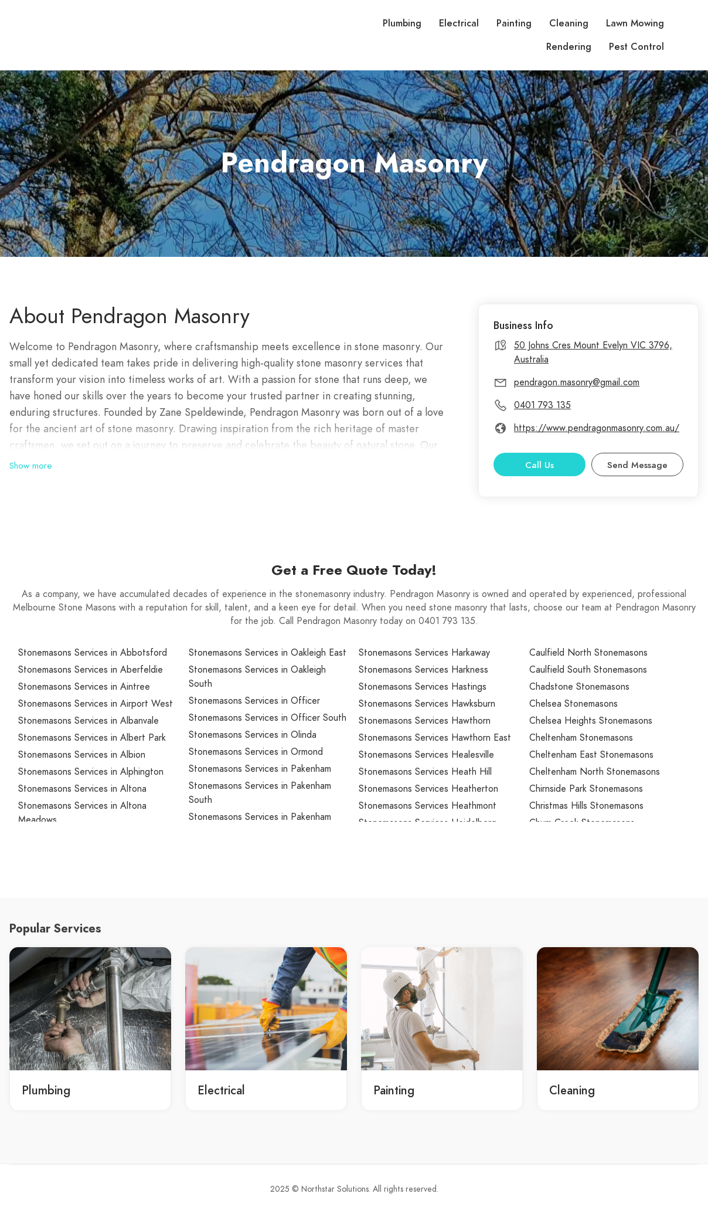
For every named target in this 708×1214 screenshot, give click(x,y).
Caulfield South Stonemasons (588, 669)
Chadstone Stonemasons (579, 686)
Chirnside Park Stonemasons (586, 788)
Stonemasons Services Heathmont (427, 805)
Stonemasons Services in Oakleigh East (267, 652)
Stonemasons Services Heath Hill (425, 771)
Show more (30, 466)
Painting (514, 23)
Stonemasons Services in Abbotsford (92, 652)
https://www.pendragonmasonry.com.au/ (596, 428)
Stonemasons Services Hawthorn (425, 720)
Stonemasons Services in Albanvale (88, 720)
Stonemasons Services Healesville (426, 754)
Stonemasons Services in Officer (254, 700)
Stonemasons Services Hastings (422, 686)
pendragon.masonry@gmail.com (576, 382)
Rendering (568, 46)
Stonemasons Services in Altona (82, 788)
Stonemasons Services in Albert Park (92, 737)
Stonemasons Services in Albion (81, 754)
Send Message (637, 465)
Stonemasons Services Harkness (423, 669)
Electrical (459, 23)
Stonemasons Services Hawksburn (427, 703)
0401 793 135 (542, 405)
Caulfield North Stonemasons (588, 652)
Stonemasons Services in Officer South (267, 717)
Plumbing (402, 23)
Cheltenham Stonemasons (581, 737)
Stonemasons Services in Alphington (91, 771)
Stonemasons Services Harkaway (424, 652)
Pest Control (636, 46)
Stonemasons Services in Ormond (256, 751)
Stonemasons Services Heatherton (428, 788)
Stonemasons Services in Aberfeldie (90, 669)
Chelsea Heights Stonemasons (590, 720)
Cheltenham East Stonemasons (591, 754)
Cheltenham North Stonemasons (594, 771)
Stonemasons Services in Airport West (95, 703)
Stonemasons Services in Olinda (252, 734)
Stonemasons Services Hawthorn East (435, 737)
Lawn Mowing (635, 23)
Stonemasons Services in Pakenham (260, 768)
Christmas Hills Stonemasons (586, 805)
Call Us (539, 465)
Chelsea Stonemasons (573, 703)
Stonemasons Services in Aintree (84, 686)
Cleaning (568, 23)
